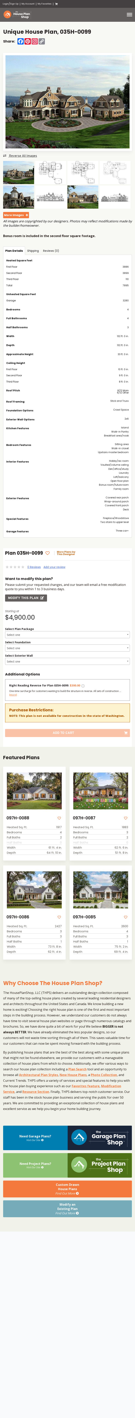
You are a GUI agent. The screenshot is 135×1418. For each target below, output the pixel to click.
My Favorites (45, 4)
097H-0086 (17, 916)
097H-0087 (84, 817)
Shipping (33, 251)
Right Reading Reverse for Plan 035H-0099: (44, 685)
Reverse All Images (20, 156)
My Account (28, 4)
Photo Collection (104, 1075)
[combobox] (67, 634)
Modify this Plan (26, 598)
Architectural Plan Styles (38, 1075)
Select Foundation (18, 642)
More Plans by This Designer (66, 553)
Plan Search (77, 1069)
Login (6, 4)
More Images (14, 215)
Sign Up (14, 4)
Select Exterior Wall (19, 655)
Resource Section (35, 1092)
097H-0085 (84, 916)
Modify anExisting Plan (67, 1208)
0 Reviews (34, 567)
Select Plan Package (19, 629)
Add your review (54, 567)
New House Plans (73, 1075)
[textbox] (67, 635)
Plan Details (14, 251)
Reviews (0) (51, 251)
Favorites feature (86, 1086)
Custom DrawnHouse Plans (67, 1189)
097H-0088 (17, 817)
